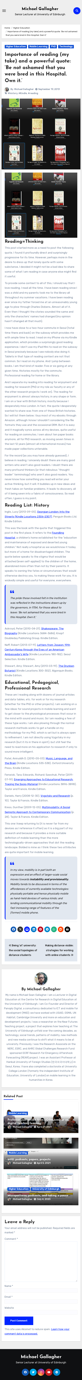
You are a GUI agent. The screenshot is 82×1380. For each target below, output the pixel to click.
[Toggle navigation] (4, 11)
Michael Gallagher (40, 9)
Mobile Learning (38, 46)
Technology (66, 46)
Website (9, 1307)
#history (12, 93)
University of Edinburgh (45, 1189)
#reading (33, 93)
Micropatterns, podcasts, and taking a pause (38, 1195)
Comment (11, 1238)
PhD (53, 46)
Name (9, 1286)
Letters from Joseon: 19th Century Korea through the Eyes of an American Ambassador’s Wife (37, 649)
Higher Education (16, 46)
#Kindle (23, 93)
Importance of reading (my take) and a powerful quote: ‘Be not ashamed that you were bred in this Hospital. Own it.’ (38, 67)
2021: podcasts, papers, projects (29, 1159)
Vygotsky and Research (55, 795)
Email (9, 1296)
